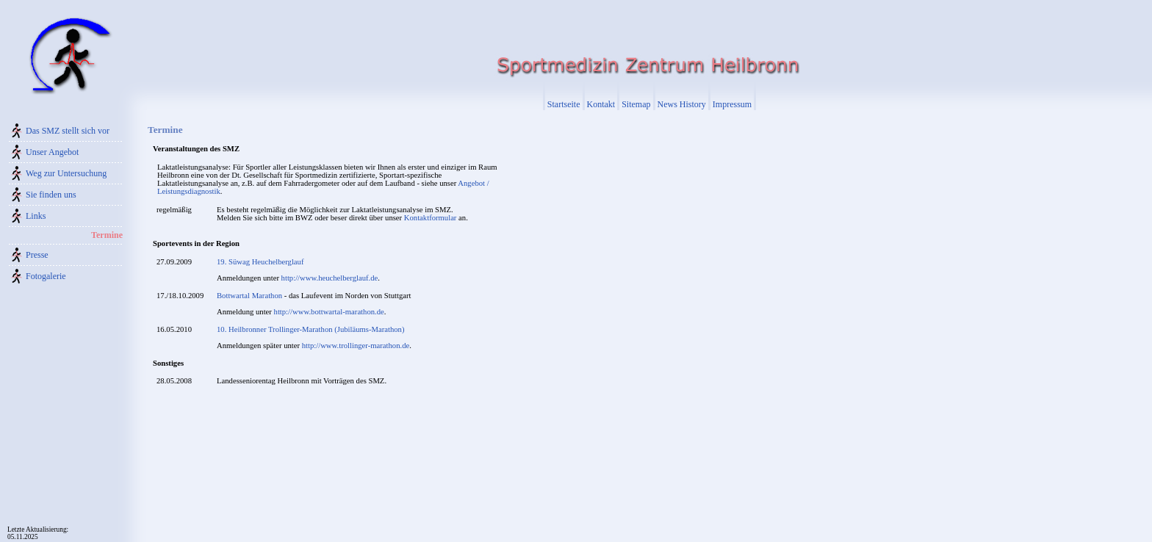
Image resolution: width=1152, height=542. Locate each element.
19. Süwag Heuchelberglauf (260, 262)
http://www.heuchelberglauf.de (329, 278)
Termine (107, 235)
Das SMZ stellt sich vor (67, 131)
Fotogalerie (46, 276)
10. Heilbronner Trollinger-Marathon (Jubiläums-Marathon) (311, 329)
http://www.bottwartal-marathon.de (329, 312)
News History (682, 104)
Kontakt (601, 104)
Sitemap (636, 104)
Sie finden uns (51, 194)
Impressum (732, 104)
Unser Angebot (52, 152)
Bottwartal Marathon (249, 296)
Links (36, 216)
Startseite (563, 104)
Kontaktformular (430, 218)
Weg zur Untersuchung (66, 173)
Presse (37, 255)
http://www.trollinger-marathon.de (355, 346)
